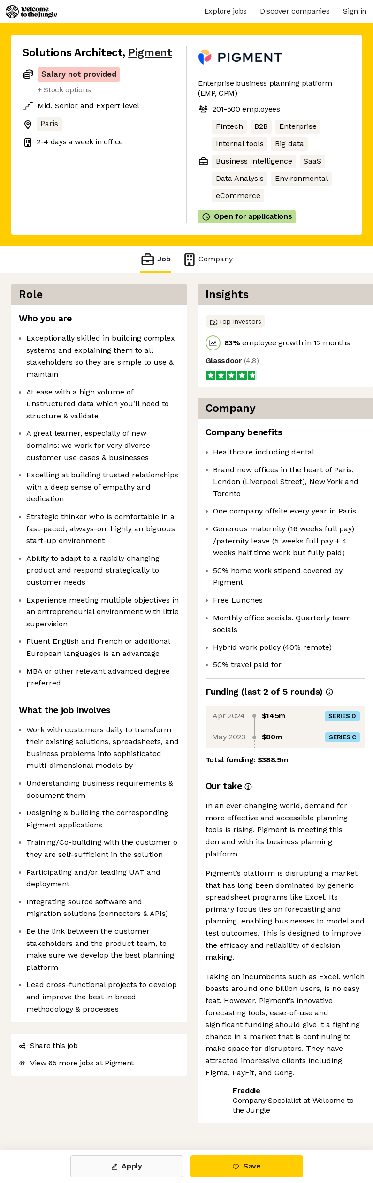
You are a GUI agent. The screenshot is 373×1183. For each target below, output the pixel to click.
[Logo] (31, 11)
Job (155, 259)
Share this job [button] (48, 1045)
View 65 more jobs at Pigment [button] (76, 1062)
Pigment (150, 52)
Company (207, 259)
